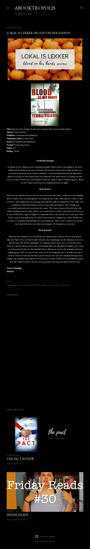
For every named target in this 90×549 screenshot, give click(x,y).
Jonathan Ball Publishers (37, 285)
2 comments (18, 464)
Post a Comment (19, 520)
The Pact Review (20, 459)
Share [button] (9, 281)
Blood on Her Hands (19, 285)
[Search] (81, 7)
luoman (52, 541)
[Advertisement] (45, 383)
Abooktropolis (35, 8)
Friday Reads (17, 515)
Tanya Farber (65, 285)
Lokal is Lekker (53, 285)
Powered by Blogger (45, 536)
